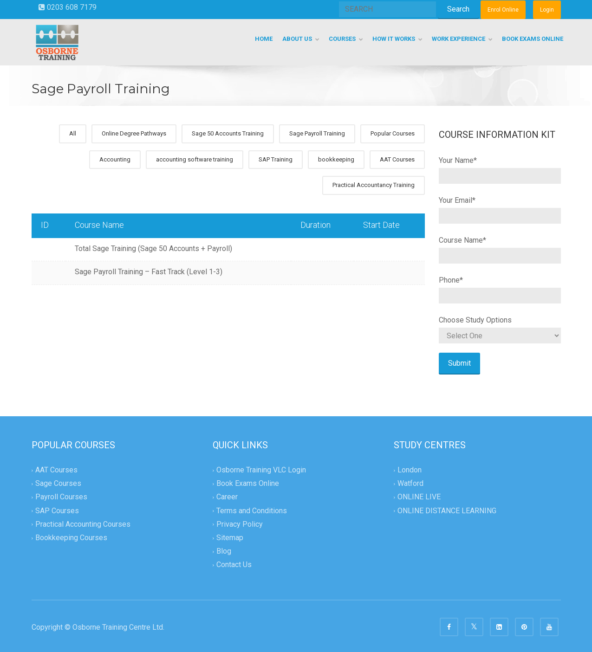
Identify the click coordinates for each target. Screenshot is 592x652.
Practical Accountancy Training (373, 184)
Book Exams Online (247, 483)
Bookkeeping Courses (71, 537)
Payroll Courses (61, 497)
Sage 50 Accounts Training (228, 133)
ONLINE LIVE (419, 497)
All (72, 133)
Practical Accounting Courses (82, 524)
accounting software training (194, 159)
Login (547, 9)
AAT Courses (397, 159)
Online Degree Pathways (134, 133)
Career (227, 497)
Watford (410, 483)
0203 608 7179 (68, 7)
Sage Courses (58, 483)
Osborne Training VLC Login (261, 469)
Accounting (114, 159)
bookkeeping (336, 159)
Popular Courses (393, 133)
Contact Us (234, 564)
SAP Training (276, 159)
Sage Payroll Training (317, 133)
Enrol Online (503, 9)
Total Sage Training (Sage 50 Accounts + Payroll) (153, 248)
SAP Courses (57, 510)
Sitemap (229, 537)
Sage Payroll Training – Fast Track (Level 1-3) (148, 271)
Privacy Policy (239, 524)
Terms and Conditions (251, 510)
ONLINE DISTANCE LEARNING (446, 510)
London (409, 469)
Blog (223, 551)
